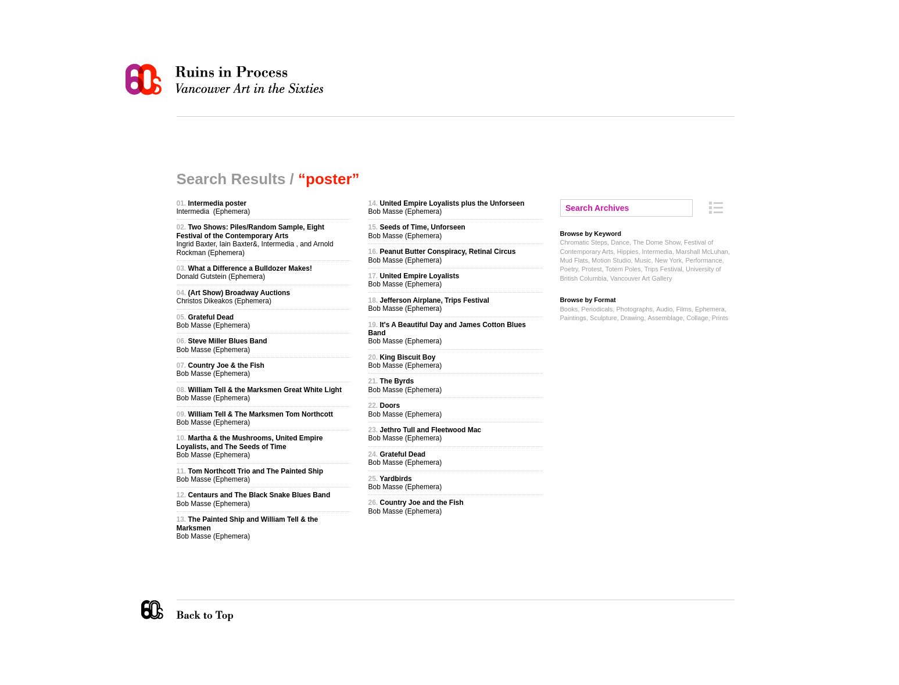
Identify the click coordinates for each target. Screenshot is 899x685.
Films (683, 309)
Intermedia (657, 251)
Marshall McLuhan (702, 251)
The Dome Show (656, 242)
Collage (697, 317)
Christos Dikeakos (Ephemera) (234, 297)
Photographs (634, 309)
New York (668, 260)
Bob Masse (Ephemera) (213, 321)
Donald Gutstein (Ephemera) (244, 272)
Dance (620, 242)
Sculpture (603, 317)
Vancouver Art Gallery (641, 278)
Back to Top (228, 610)
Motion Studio (611, 260)
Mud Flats (574, 260)
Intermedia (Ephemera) (213, 207)
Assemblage (665, 317)
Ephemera (710, 309)
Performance (703, 260)
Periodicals (597, 309)
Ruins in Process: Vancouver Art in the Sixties (227, 79)
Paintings (573, 317)
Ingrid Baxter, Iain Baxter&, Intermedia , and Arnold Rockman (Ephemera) (255, 239)
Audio (664, 309)
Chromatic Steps (584, 242)
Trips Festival (663, 269)
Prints (720, 317)
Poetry (569, 269)
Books (569, 309)
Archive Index (716, 208)
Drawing (632, 317)
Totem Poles (623, 269)
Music (643, 260)
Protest (592, 269)
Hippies (628, 251)
